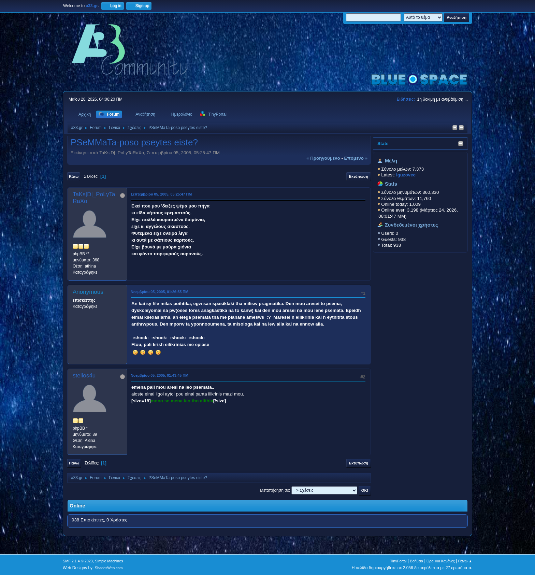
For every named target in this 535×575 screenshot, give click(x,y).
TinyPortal (398, 561)
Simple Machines (109, 561)
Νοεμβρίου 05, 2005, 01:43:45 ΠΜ (159, 375)
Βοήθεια (416, 561)
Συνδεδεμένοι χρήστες (411, 225)
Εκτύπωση (358, 176)
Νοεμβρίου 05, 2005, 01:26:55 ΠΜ (159, 292)
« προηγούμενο (323, 158)
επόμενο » (355, 158)
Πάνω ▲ (465, 561)
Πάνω (74, 463)
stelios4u (84, 375)
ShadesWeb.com (109, 568)
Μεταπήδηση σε (274, 490)
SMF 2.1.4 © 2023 (78, 561)
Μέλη (391, 160)
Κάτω (73, 176)
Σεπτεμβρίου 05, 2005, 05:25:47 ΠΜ (161, 194)
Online (77, 505)
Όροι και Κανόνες (440, 561)
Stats (383, 143)
